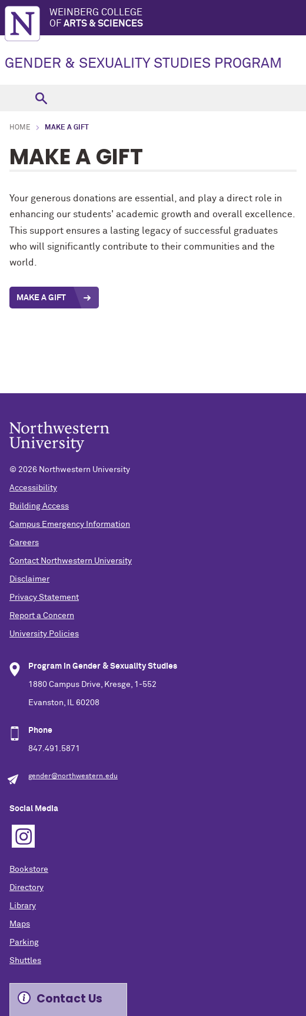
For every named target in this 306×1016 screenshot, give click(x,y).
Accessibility (33, 488)
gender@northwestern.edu (73, 776)
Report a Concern (41, 616)
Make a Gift (41, 298)
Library (22, 906)
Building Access (39, 506)
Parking (24, 942)
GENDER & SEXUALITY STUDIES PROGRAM (143, 64)
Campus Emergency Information (69, 524)
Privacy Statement (44, 597)
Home (20, 127)
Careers (24, 543)
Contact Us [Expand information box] (69, 999)
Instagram (23, 836)
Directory (26, 888)
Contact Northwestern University (70, 561)
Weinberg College (177, 18)
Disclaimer (29, 579)
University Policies (44, 634)
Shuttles (25, 961)
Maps (19, 924)
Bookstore (28, 869)
